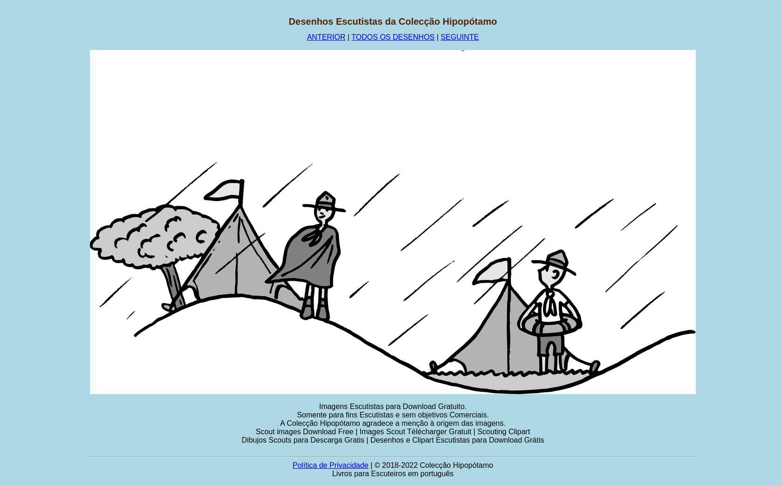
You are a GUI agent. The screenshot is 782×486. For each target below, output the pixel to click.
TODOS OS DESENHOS (392, 37)
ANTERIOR (326, 37)
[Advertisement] (45, 156)
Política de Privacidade (331, 465)
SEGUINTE (460, 37)
